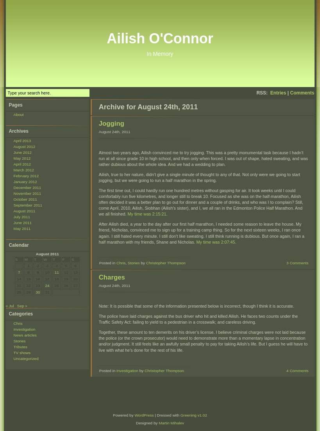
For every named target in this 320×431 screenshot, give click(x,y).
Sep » (22, 306)
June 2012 (23, 152)
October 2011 (25, 199)
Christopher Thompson (166, 263)
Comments (302, 93)
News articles (25, 335)
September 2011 (28, 205)
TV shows (22, 353)
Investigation (25, 329)
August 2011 (25, 211)
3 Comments (297, 263)
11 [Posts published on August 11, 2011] (57, 272)
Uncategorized (26, 358)
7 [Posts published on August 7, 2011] (19, 272)
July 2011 (22, 217)
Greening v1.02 (194, 415)
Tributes (21, 347)
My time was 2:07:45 (215, 242)
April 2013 (22, 141)
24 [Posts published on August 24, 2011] (47, 285)
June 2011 (23, 223)
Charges (112, 277)
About (19, 114)
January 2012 (25, 182)
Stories (20, 341)
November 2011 (27, 193)
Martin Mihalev (171, 423)
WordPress (144, 415)
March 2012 (24, 170)
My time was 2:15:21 (147, 214)
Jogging (111, 123)
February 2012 (26, 176)
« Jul (10, 306)
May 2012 (22, 158)
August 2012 (25, 146)
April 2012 (22, 164)
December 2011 (27, 187)
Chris (18, 323)
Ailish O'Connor (160, 38)
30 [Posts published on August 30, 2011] (38, 292)
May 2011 (22, 228)
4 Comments (297, 371)
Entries (278, 93)
